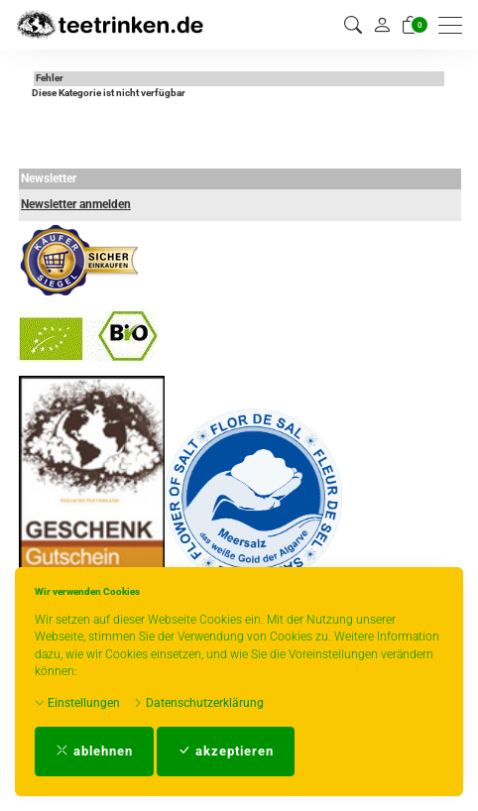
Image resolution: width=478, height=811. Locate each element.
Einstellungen (77, 703)
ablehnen (94, 751)
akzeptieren (226, 751)
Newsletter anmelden (76, 204)
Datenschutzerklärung (198, 703)
